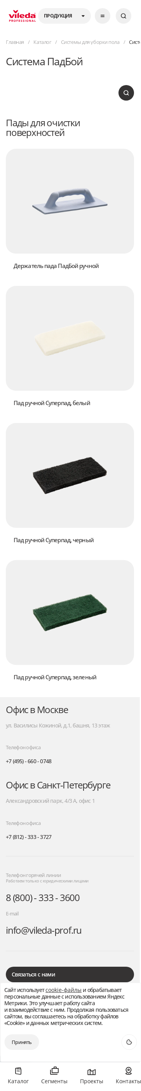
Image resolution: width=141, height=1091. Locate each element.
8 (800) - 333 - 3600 (43, 898)
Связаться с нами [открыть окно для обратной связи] (33, 974)
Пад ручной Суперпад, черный (54, 540)
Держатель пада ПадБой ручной (56, 266)
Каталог (42, 42)
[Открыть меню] (102, 16)
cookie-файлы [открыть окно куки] (63, 990)
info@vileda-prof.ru (44, 930)
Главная (15, 42)
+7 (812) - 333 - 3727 (28, 837)
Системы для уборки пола (90, 42)
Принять (21, 1042)
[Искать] (123, 16)
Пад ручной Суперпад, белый (52, 403)
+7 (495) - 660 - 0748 (28, 761)
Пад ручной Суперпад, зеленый (55, 677)
